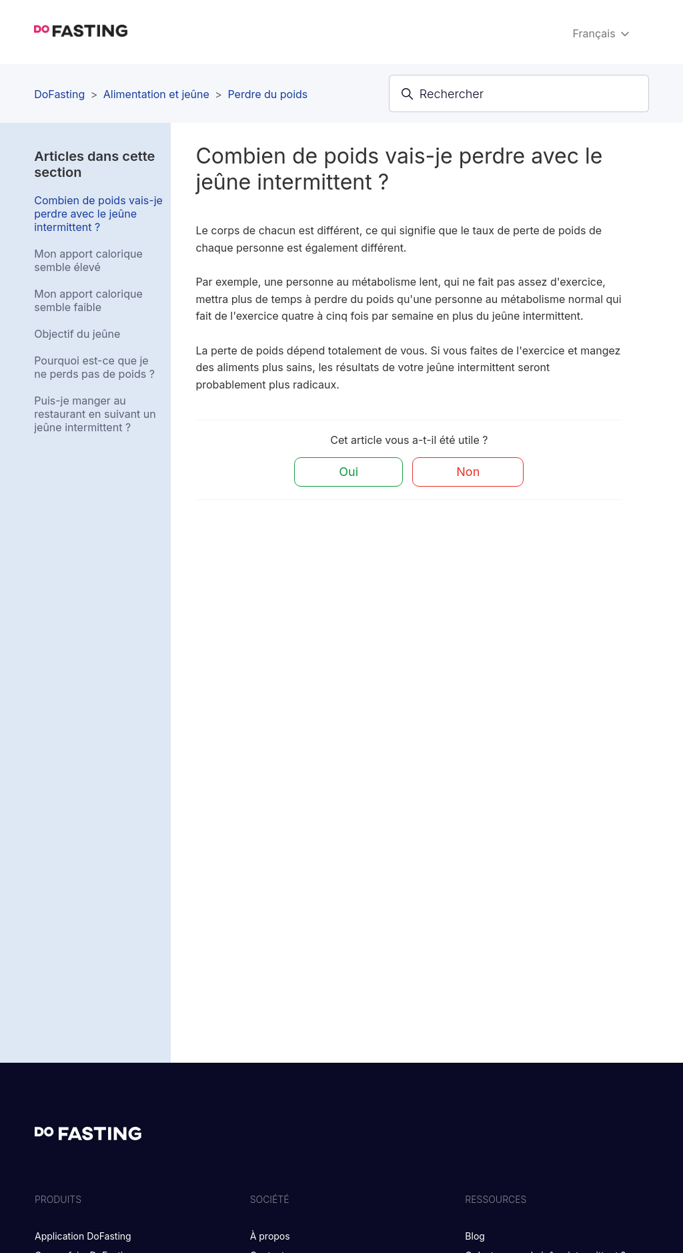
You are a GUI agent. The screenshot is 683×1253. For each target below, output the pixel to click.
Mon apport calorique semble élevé (88, 260)
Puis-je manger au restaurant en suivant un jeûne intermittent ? (95, 414)
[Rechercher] (519, 93)
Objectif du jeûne (77, 333)
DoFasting (59, 94)
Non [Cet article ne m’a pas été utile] (468, 472)
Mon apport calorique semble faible (88, 300)
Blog (475, 1236)
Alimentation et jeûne (156, 94)
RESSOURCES (495, 1199)
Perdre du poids (267, 94)
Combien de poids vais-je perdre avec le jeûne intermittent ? (98, 214)
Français (602, 34)
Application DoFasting (83, 1236)
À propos (270, 1236)
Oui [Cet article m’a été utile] (348, 472)
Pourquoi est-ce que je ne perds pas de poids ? (94, 367)
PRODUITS (58, 1199)
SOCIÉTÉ (269, 1199)
